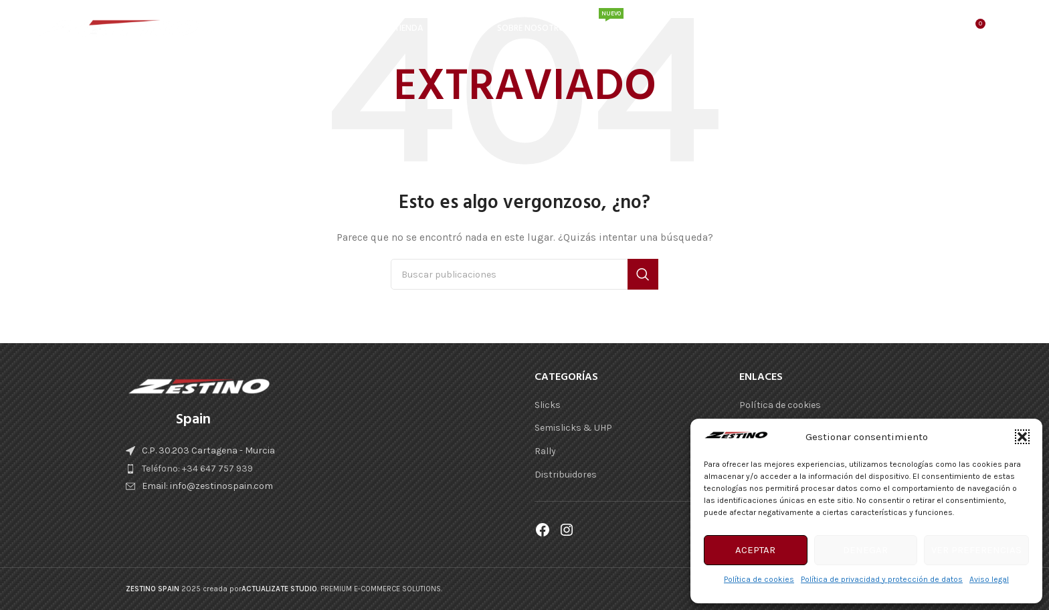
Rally (545, 451)
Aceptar (755, 550)
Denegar (865, 550)
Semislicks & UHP (573, 427)
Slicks (548, 405)
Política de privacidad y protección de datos (882, 579)
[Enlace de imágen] (199, 386)
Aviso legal (989, 579)
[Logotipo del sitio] (119, 29)
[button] (1022, 436)
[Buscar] (946, 30)
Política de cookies (759, 579)
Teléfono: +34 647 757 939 (197, 468)
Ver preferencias (976, 550)
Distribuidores (566, 474)
